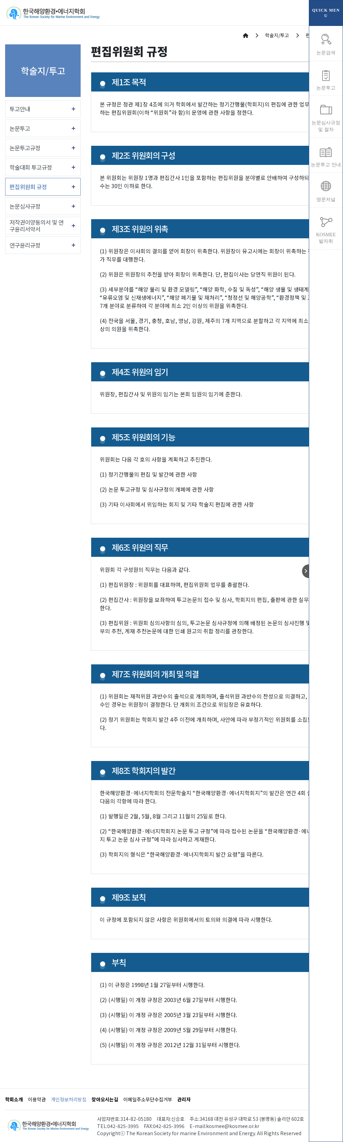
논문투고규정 (25, 147)
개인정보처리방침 (68, 1099)
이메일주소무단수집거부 (147, 1099)
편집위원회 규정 (28, 186)
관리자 (184, 1099)
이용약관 (37, 1099)
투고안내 (20, 108)
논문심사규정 (25, 206)
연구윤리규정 (25, 245)
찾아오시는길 (105, 1099)
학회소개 (14, 1099)
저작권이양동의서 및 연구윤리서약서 (37, 225)
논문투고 (20, 128)
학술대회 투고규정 (31, 167)
